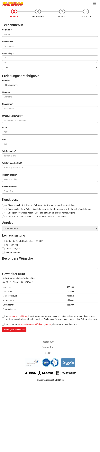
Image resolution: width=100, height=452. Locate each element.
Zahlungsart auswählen (14, 329)
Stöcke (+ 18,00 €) (13, 248)
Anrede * (6, 80)
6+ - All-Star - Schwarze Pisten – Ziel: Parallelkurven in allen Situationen (36, 216)
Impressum (48, 341)
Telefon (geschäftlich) (12, 163)
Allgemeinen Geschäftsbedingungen (35, 324)
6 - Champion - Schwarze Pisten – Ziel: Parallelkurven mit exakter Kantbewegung (40, 213)
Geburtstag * (8, 53)
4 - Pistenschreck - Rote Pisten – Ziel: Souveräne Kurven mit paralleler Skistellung (40, 205)
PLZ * (4, 128)
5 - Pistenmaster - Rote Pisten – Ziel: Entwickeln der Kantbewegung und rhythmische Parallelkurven (48, 209)
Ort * (4, 139)
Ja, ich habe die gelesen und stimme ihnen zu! (41, 324)
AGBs (48, 353)
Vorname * (7, 30)
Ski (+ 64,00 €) (11, 245)
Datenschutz (48, 347)
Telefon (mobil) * (9, 175)
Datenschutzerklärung (18, 316)
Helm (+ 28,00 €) (12, 252)
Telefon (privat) (9, 151)
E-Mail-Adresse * (9, 187)
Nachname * (7, 41)
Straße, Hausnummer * (12, 116)
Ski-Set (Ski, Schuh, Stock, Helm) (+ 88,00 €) (24, 241)
